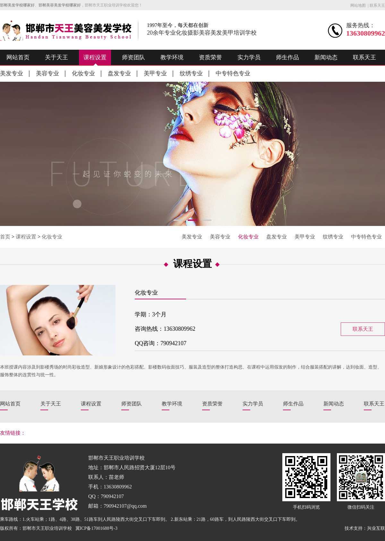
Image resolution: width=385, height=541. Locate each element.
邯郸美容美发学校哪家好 (59, 5)
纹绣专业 (191, 73)
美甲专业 (155, 73)
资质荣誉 (210, 57)
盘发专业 (119, 73)
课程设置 (95, 57)
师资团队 (133, 57)
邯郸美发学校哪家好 (17, 5)
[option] (192, 154)
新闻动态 (326, 57)
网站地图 (358, 5)
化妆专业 (83, 73)
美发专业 (11, 73)
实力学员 (249, 57)
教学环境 (172, 57)
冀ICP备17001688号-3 (96, 528)
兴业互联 (376, 528)
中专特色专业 (233, 73)
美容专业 (47, 73)
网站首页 (18, 57)
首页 (5, 236)
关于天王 (56, 57)
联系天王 (377, 5)
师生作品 (287, 57)
